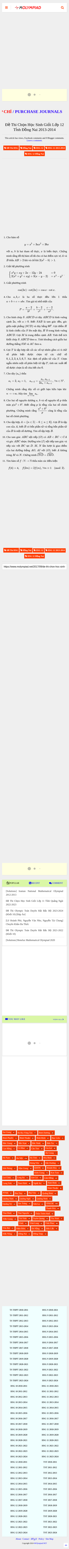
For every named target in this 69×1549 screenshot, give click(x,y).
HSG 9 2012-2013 (50, 1321)
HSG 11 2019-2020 (50, 1435)
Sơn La (36, 1204)
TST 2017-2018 (50, 1500)
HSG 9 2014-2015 (50, 1332)
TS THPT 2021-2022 (19, 1370)
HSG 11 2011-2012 (50, 1391)
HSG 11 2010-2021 (50, 1386)
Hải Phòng (7, 1168)
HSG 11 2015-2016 (50, 1413)
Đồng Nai (22, 1234)
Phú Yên (32, 1193)
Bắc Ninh (36, 1143)
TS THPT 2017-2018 (19, 1348)
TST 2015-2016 (50, 1489)
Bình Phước (8, 1138)
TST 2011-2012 (50, 1467)
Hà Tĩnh (33, 1158)
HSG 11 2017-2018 (50, 1424)
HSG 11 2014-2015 (50, 1408)
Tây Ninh (55, 1218)
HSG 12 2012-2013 (18, 1473)
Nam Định (22, 1183)
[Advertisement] (34, 46)
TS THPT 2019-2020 (19, 1359)
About (18, 1539)
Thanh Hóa (51, 1208)
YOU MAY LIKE (15, 1019)
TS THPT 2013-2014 (19, 1326)
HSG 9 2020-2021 (50, 1364)
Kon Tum (55, 1173)
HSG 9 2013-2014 (50, 1326)
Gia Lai (48, 1148)
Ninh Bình (52, 1183)
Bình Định (40, 1138)
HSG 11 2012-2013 (50, 1397)
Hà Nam (6, 1158)
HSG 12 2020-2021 (18, 1516)
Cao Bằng (7, 1148)
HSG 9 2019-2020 (50, 1359)
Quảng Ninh (42, 1199)
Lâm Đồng (48, 1178)
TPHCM (49, 1203)
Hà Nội (19, 1158)
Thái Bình (7, 1213)
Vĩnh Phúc (49, 1223)
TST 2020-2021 (50, 1516)
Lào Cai (34, 1177)
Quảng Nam (8, 1199)
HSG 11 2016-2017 (50, 1418)
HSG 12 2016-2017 (18, 1494)
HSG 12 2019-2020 (18, 1511)
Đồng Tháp (38, 1234)
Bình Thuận (25, 1138)
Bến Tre (50, 1143)
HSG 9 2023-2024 (50, 1380)
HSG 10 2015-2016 (18, 1413)
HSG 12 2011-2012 (19, 1467)
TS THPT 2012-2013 (19, 1321)
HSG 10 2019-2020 (18, 1435)
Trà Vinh (22, 1218)
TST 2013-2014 (50, 1478)
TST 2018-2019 (50, 1505)
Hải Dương (50, 1163)
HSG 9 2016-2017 (50, 1342)
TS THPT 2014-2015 (19, 1332)
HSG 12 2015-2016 (18, 1489)
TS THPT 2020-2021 (19, 1364)
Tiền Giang (8, 1219)
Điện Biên (20, 1228)
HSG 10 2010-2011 (19, 1386)
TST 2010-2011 (50, 1462)
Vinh (21, 1223)
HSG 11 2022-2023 (50, 1451)
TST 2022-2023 (50, 1527)
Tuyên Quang (38, 1218)
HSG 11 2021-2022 (50, 1446)
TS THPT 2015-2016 (19, 1337)
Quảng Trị (7, 1204)
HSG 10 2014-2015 (18, 1408)
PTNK (5, 1193)
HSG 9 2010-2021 (50, 1310)
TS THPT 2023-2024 (19, 1380)
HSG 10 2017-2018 (18, 1424)
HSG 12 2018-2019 (18, 1505)
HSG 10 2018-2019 (18, 1429)
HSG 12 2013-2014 (18, 1478)
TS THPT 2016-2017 (19, 1342)
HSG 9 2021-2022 (50, 1370)
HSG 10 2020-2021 (18, 1440)
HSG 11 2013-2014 (50, 1402)
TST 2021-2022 (50, 1522)
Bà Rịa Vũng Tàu (25, 1133)
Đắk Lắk (50, 1228)
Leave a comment (34, 140)
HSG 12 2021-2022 (18, 1522)
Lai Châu (7, 1177)
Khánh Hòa (51, 1168)
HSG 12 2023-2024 (18, 1533)
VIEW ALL (58, 1019)
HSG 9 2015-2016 (50, 1337)
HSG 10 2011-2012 (19, 1391)
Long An (21, 1177)
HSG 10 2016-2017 (18, 1418)
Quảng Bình (47, 1193)
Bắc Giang (7, 1143)
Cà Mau (21, 1148)
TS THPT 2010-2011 (19, 1310)
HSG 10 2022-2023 (18, 1451)
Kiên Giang (39, 1173)
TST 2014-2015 (50, 1484)
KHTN (37, 1168)
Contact (26, 1539)
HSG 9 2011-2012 (50, 1315)
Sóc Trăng (22, 1203)
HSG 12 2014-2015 (18, 1484)
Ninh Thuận (53, 1188)
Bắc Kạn (22, 1143)
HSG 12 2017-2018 (18, 1500)
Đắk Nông (7, 1234)
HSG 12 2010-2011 (19, 1462)
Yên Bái (6, 1228)
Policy (41, 1539)
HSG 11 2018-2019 (50, 1429)
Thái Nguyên (23, 1213)
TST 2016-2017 (50, 1494)
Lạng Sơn (7, 1183)
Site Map (49, 1539)
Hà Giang (49, 1153)
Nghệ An (37, 1183)
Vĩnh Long (34, 1223)
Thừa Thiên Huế (42, 1213)
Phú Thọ (18, 1193)
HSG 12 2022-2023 (18, 1527)
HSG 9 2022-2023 (50, 1375)
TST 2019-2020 (50, 1511)
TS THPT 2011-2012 (19, 1315)
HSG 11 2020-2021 (50, 1440)
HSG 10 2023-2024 (18, 1456)
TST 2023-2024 (50, 1533)
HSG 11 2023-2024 (50, 1456)
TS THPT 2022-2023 (19, 1375)
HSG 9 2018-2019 (50, 1353)
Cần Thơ (35, 1148)
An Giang (7, 1132)
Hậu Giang (23, 1168)
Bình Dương (44, 1133)
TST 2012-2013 (50, 1473)
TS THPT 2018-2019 (19, 1353)
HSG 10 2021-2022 (18, 1446)
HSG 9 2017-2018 (50, 1348)
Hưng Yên (34, 1163)
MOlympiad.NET (40, 1543)
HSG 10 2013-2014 (18, 1402)
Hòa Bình (47, 1158)
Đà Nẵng (35, 1228)
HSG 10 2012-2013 (18, 1397)
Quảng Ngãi (25, 1199)
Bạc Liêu (56, 1138)
